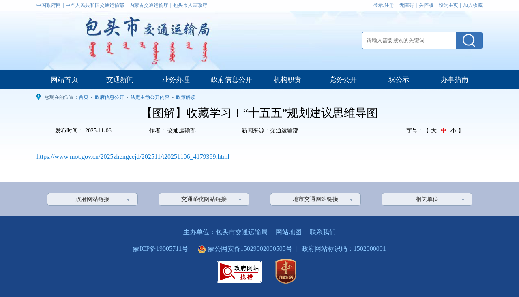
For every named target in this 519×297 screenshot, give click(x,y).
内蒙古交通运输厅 (148, 5)
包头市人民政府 (190, 5)
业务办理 (176, 79)
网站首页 (64, 79)
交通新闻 (120, 79)
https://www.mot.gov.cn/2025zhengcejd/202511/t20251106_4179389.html (132, 156)
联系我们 (323, 232)
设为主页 (448, 5)
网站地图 (289, 232)
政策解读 (185, 97)
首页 (83, 97)
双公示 (398, 79)
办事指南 (454, 79)
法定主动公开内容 (150, 97)
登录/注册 (383, 5)
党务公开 (343, 79)
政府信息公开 (231, 79)
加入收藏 (473, 5)
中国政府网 (48, 5)
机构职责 (287, 79)
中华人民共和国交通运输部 (95, 5)
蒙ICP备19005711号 (160, 248)
